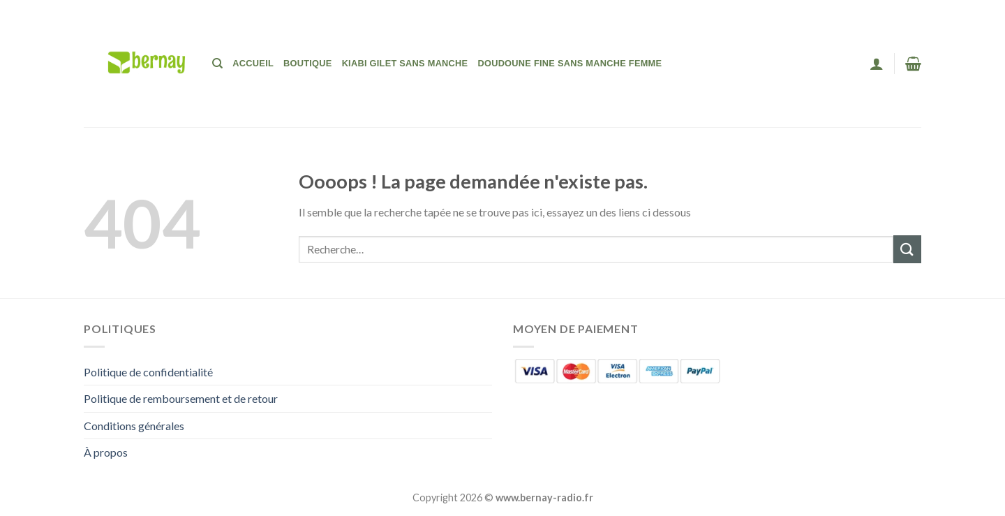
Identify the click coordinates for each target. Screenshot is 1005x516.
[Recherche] (217, 63)
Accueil (253, 63)
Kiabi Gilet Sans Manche (405, 63)
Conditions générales (134, 425)
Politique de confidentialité (148, 371)
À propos (106, 452)
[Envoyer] (907, 249)
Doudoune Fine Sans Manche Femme (569, 63)
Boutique (307, 63)
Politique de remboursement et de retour (181, 398)
